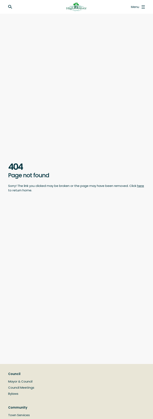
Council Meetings (21, 387)
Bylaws (13, 393)
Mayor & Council (20, 381)
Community (17, 407)
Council (14, 374)
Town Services (19, 415)
